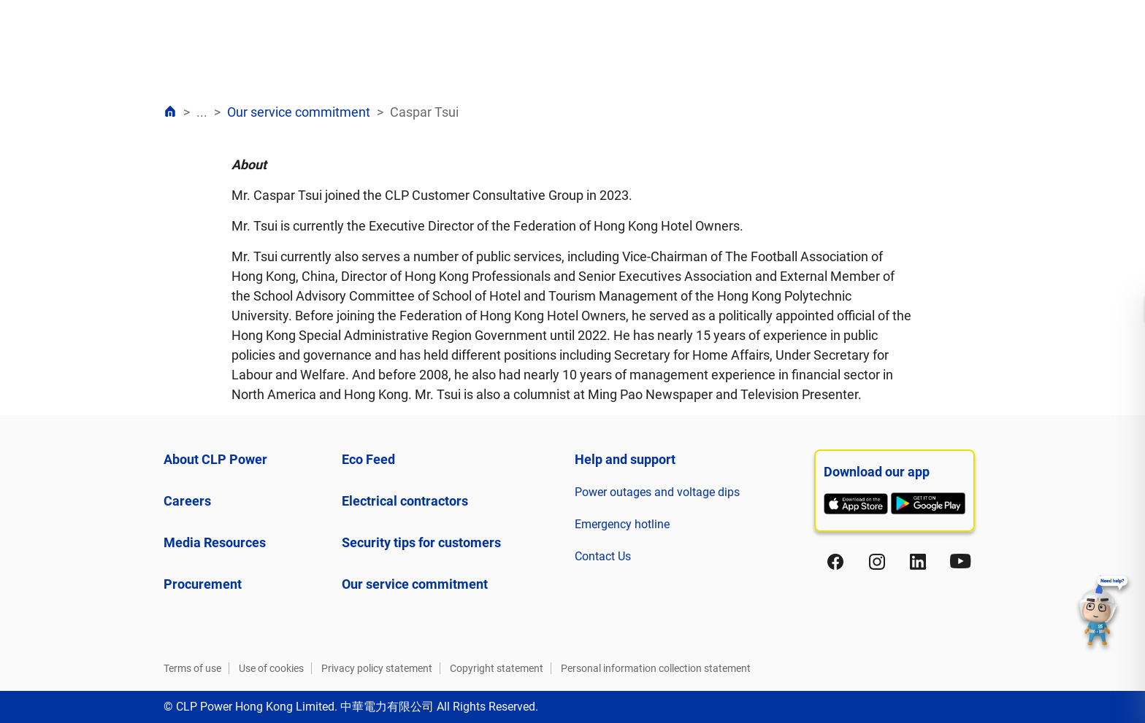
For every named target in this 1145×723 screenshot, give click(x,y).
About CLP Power (215, 459)
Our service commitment (298, 112)
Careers (187, 501)
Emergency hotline (622, 524)
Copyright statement (496, 668)
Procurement (203, 584)
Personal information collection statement (656, 668)
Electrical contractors (405, 501)
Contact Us (603, 556)
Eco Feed (368, 459)
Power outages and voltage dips (657, 492)
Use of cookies (271, 668)
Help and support (625, 459)
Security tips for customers (421, 542)
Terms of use (192, 668)
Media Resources (215, 542)
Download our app (877, 471)
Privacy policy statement (376, 668)
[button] (1103, 612)
